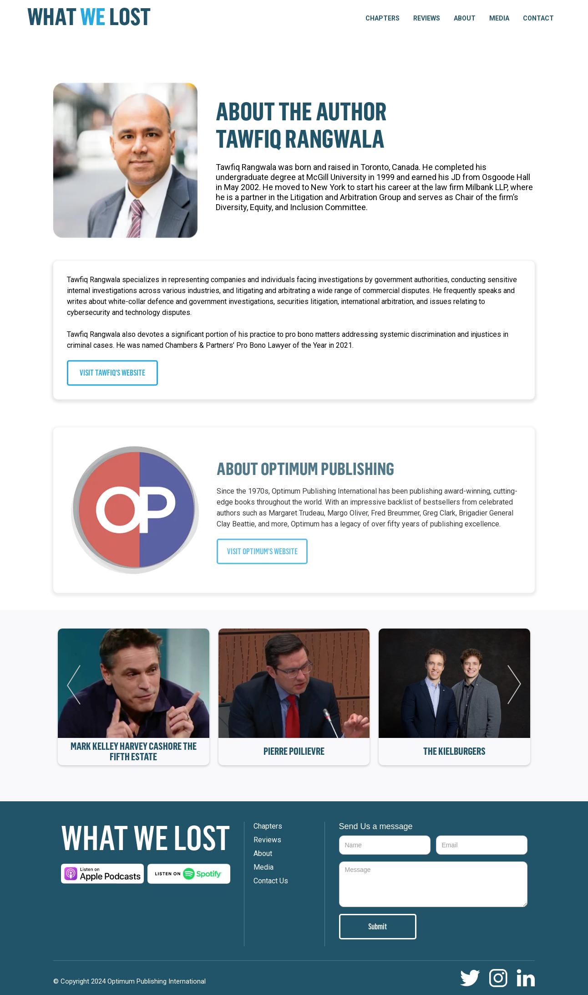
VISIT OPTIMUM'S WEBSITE (262, 556)
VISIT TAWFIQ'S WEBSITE (112, 373)
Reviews (426, 18)
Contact (538, 18)
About (465, 18)
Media (499, 18)
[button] (382, 18)
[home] (89, 17)
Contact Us (270, 880)
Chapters (267, 826)
